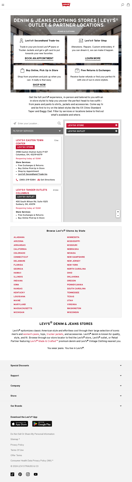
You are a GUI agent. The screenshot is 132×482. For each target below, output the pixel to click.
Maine (17, 301)
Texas (70, 297)
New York (72, 265)
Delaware (19, 261)
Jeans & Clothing (66, 31)
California (20, 249)
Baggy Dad (46, 111)
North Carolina (76, 269)
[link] (15, 439)
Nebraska (73, 249)
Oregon (71, 281)
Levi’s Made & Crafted (44, 341)
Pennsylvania (75, 285)
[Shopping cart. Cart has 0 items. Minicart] (128, 5)
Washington (74, 308)
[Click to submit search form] (59, 124)
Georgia (18, 269)
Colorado (19, 253)
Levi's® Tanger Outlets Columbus (31, 191)
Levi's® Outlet (76, 131)
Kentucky (19, 293)
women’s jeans (31, 334)
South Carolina (76, 289)
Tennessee (73, 293)
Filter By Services (23, 130)
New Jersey (73, 261)
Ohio (69, 273)
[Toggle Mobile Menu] (3, 5)
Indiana (18, 281)
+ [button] (118, 212)
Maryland (20, 304)
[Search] (122, 5)
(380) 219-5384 (27, 180)
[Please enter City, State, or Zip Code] (37, 123)
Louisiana (19, 297)
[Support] (66, 376)
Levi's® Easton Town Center (29, 142)
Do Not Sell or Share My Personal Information (32, 433)
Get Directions (48, 180)
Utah (70, 301)
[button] (17, 444)
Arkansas (19, 245)
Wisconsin (73, 312)
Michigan (19, 312)
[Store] (66, 396)
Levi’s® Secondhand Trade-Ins (32, 174)
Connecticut (21, 257)
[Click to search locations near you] (15, 124)
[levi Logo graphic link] (66, 4)
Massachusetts (23, 308)
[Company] (66, 386)
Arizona (18, 241)
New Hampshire (76, 257)
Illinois (18, 277)
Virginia (72, 304)
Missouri (72, 245)
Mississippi (73, 241)
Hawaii (17, 273)
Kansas (18, 289)
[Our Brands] (66, 406)
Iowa (16, 285)
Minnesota (73, 237)
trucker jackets (55, 334)
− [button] (118, 215)
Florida (18, 265)
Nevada (71, 253)
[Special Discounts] (66, 365)
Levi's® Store (76, 125)
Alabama (19, 237)
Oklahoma (73, 277)
